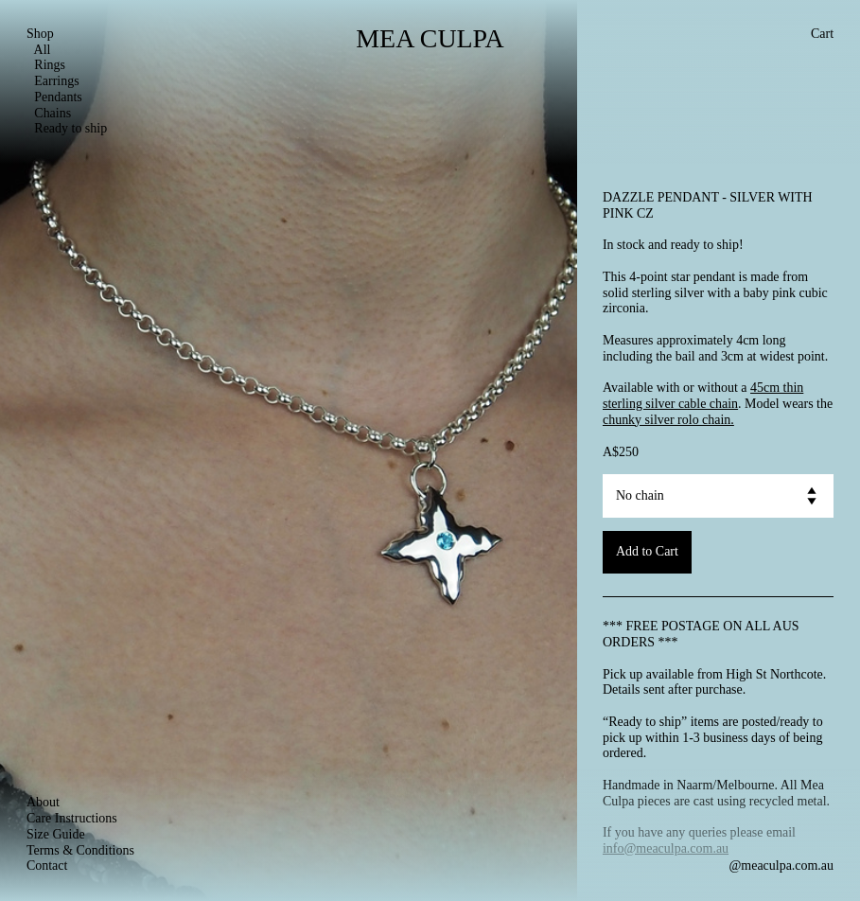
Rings (45, 65)
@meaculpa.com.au (781, 865)
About (43, 802)
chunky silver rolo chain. (668, 420)
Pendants (54, 97)
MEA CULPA (430, 38)
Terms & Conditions (80, 850)
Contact (46, 865)
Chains (48, 113)
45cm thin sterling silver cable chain (703, 395)
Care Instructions (71, 818)
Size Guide (55, 834)
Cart (822, 33)
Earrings (52, 81)
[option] (288, 450)
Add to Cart (647, 551)
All (38, 50)
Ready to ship (66, 128)
